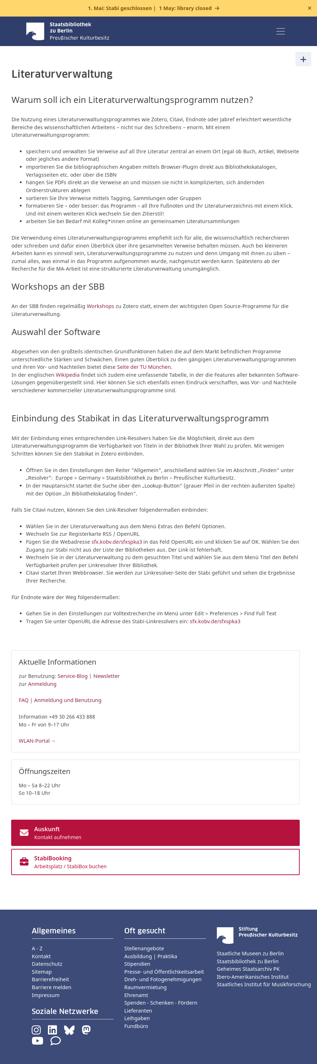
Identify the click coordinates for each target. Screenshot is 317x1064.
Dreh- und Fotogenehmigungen (163, 979)
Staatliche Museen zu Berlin (250, 953)
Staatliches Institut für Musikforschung (264, 984)
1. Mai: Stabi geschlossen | (150, 8)
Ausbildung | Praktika (150, 956)
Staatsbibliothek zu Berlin (248, 961)
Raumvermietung (145, 987)
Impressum (45, 995)
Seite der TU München (144, 366)
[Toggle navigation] (281, 31)
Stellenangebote (144, 948)
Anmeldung (42, 683)
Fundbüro (136, 1026)
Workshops (100, 306)
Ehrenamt (136, 995)
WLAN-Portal (34, 740)
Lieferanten (138, 1010)
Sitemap (42, 971)
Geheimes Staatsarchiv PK (248, 968)
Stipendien (137, 963)
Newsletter (106, 676)
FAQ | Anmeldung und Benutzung (60, 700)
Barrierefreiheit (50, 979)
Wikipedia (68, 374)
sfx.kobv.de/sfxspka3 (116, 541)
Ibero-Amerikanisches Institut (253, 976)
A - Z (37, 948)
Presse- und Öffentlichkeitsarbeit (164, 971)
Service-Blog (73, 676)
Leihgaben (137, 1018)
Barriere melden (51, 987)
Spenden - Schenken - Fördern (160, 1002)
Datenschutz (47, 963)
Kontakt (41, 956)
